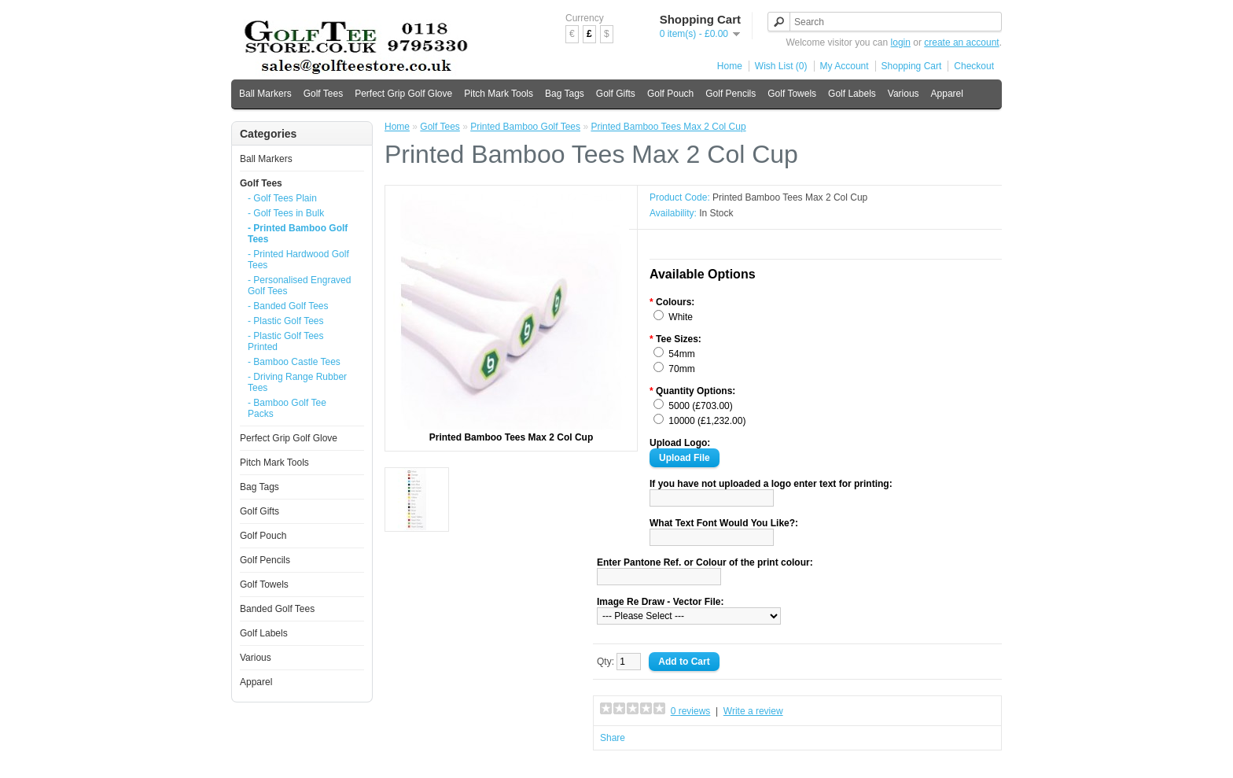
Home (729, 66)
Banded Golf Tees (277, 608)
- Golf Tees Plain (282, 198)
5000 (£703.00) (700, 405)
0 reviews (691, 711)
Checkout (974, 66)
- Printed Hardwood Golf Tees (298, 260)
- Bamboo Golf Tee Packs (287, 408)
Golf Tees (323, 93)
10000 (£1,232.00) (706, 420)
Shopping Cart (912, 66)
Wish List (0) (781, 66)
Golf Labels (852, 93)
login (901, 42)
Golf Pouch (670, 93)
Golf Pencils (730, 93)
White (680, 317)
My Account (844, 66)
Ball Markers (265, 93)
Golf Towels (791, 93)
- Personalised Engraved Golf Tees (299, 286)
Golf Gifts (615, 93)
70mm (681, 368)
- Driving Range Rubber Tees (297, 382)
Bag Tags (564, 93)
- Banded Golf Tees (288, 306)
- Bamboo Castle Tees (294, 361)
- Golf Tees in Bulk (286, 213)
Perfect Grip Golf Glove (403, 93)
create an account (961, 42)
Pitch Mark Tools (498, 93)
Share (612, 737)
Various (903, 93)
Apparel (947, 93)
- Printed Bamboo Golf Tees (298, 234)
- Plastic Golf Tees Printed (285, 341)
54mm (681, 354)
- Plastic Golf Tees (285, 320)
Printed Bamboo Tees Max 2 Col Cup (668, 126)
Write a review (753, 711)
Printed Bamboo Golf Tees (525, 126)
